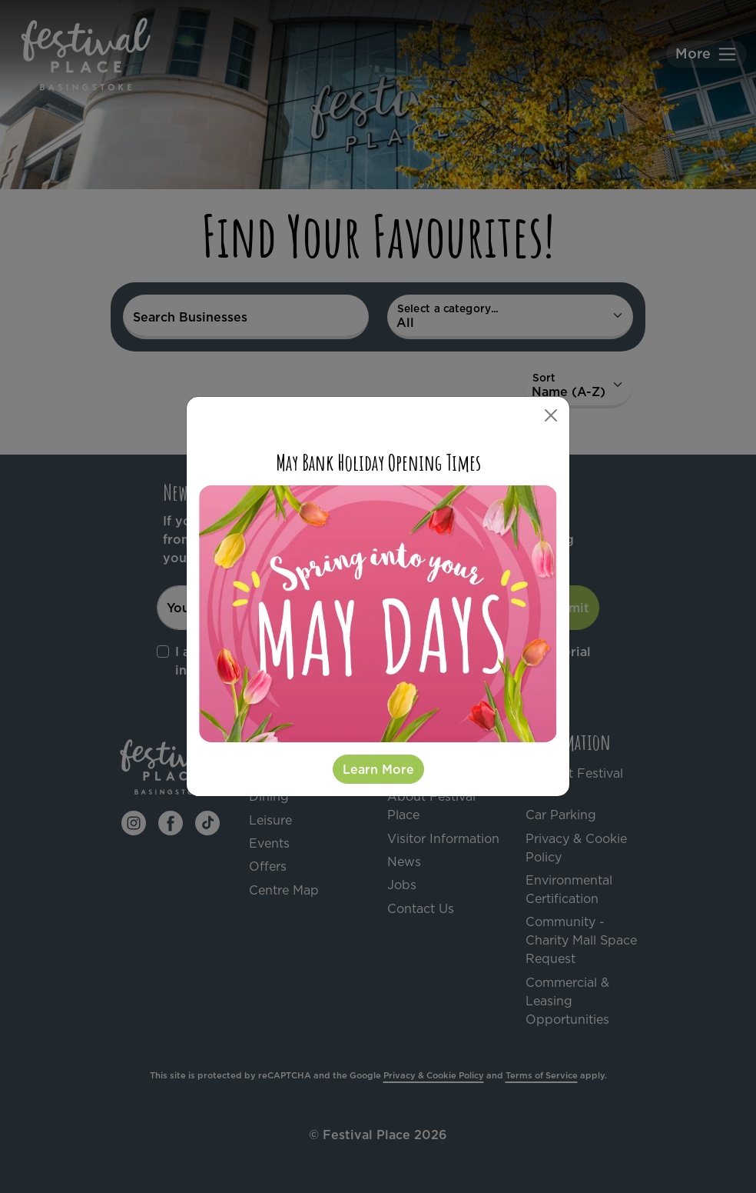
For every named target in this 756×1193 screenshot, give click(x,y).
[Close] (551, 415)
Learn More (378, 769)
